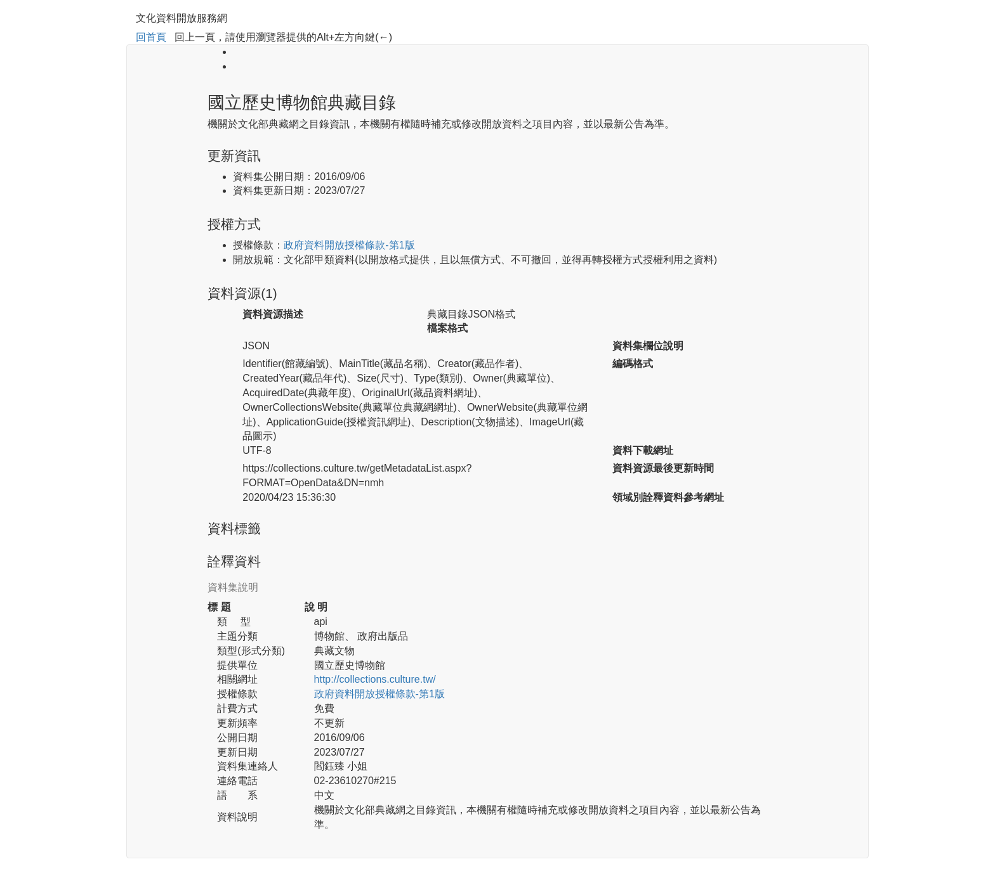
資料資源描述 (272, 314)
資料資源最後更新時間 (663, 468)
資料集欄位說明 (647, 345)
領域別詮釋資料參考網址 (668, 497)
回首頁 (151, 37)
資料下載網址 (642, 450)
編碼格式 (632, 363)
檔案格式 (447, 328)
